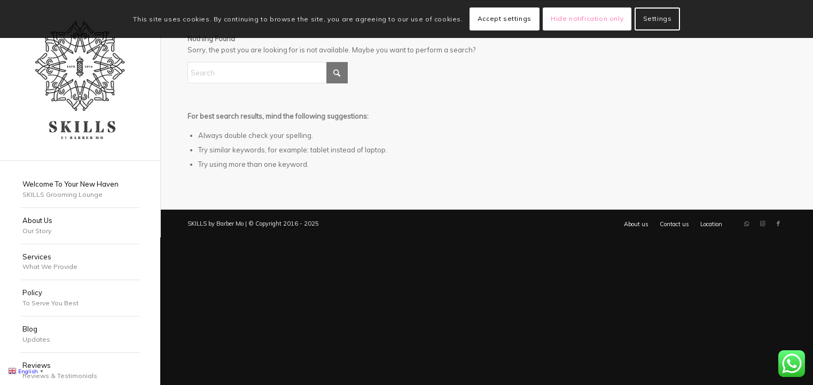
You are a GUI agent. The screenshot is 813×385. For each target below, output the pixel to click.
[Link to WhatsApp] (746, 223)
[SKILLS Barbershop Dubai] (80, 80)
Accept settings (504, 18)
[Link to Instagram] (762, 223)
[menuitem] (80, 190)
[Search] (267, 72)
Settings (657, 18)
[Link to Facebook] (778, 223)
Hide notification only (587, 18)
